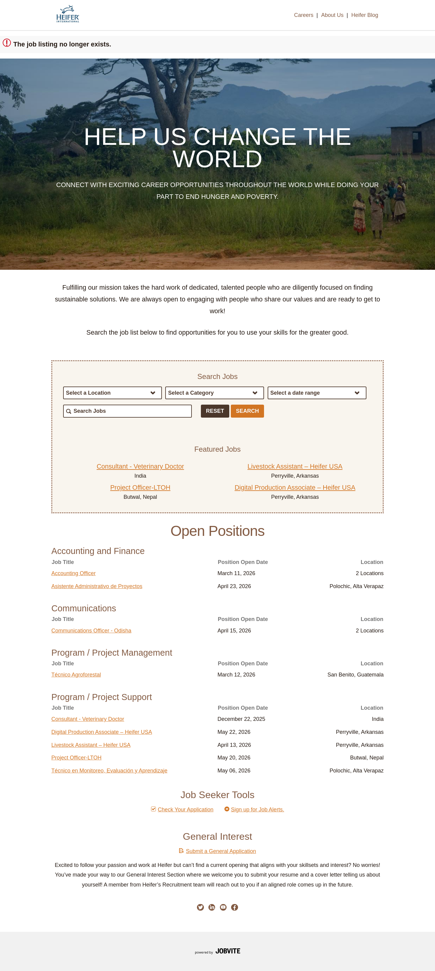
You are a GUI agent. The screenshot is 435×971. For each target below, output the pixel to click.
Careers (303, 15)
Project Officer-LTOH (140, 487)
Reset (215, 411)
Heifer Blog (364, 15)
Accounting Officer (73, 573)
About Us (332, 15)
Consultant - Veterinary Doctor (140, 466)
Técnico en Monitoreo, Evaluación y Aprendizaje (109, 771)
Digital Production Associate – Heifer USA (295, 487)
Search (247, 411)
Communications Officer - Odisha (91, 631)
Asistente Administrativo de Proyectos (96, 586)
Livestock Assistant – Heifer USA (294, 466)
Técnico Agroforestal (76, 675)
